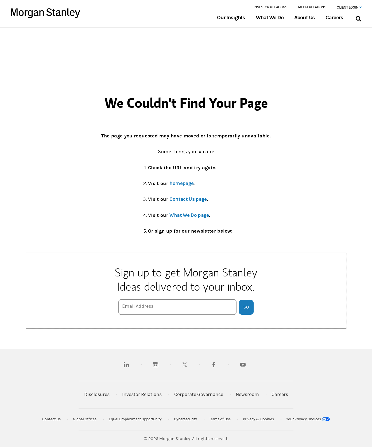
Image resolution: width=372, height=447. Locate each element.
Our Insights (231, 17)
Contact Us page (188, 199)
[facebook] (213, 364)
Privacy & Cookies (258, 419)
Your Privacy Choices (308, 419)
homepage (181, 183)
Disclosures (97, 394)
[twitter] (184, 364)
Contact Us (51, 419)
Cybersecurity (185, 419)
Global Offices (84, 419)
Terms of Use (220, 419)
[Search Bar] (358, 17)
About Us (304, 17)
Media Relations (312, 7)
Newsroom (247, 394)
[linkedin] (126, 364)
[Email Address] (177, 307)
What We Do (269, 17)
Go (246, 307)
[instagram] (155, 364)
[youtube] (243, 364)
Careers (334, 17)
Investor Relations (270, 7)
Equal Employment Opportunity (135, 419)
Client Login (349, 7)
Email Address (137, 306)
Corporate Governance (198, 394)
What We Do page (189, 215)
